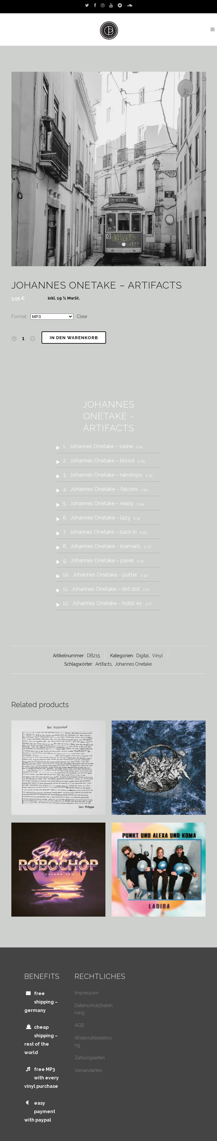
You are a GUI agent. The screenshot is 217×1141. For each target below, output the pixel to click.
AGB (79, 1025)
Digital (142, 655)
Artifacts (103, 664)
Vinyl (157, 655)
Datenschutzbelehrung (94, 1009)
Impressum (86, 992)
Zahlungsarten (90, 1057)
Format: (19, 316)
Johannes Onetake (133, 664)
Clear (82, 316)
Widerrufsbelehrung (93, 1041)
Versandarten (88, 1070)
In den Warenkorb (74, 337)
